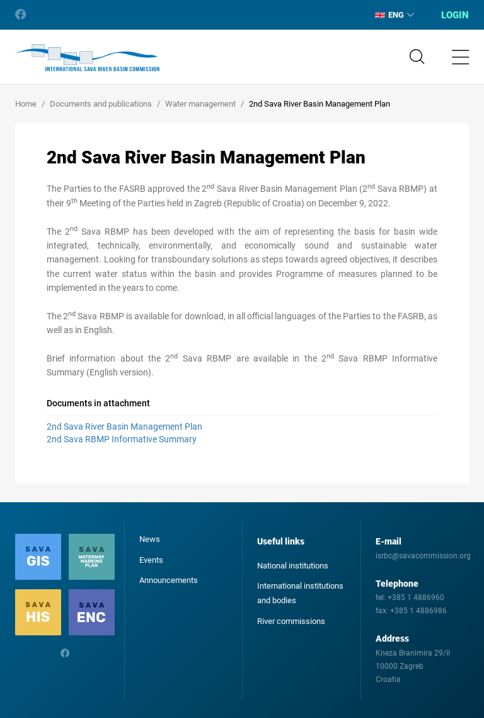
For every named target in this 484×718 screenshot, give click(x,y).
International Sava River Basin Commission (87, 58)
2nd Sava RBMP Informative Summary (122, 439)
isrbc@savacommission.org (423, 555)
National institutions (292, 565)
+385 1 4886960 (416, 597)
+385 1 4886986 (418, 610)
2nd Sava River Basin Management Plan (124, 426)
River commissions (291, 621)
